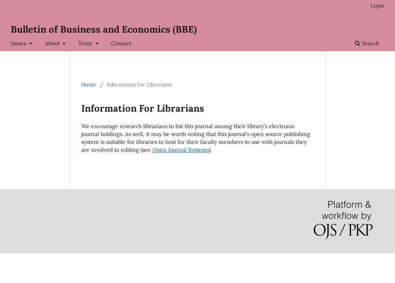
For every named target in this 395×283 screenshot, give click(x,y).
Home (88, 84)
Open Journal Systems (180, 149)
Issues (19, 43)
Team (86, 43)
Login (377, 5)
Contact (121, 43)
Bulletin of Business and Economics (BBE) (104, 29)
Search (367, 43)
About (53, 43)
